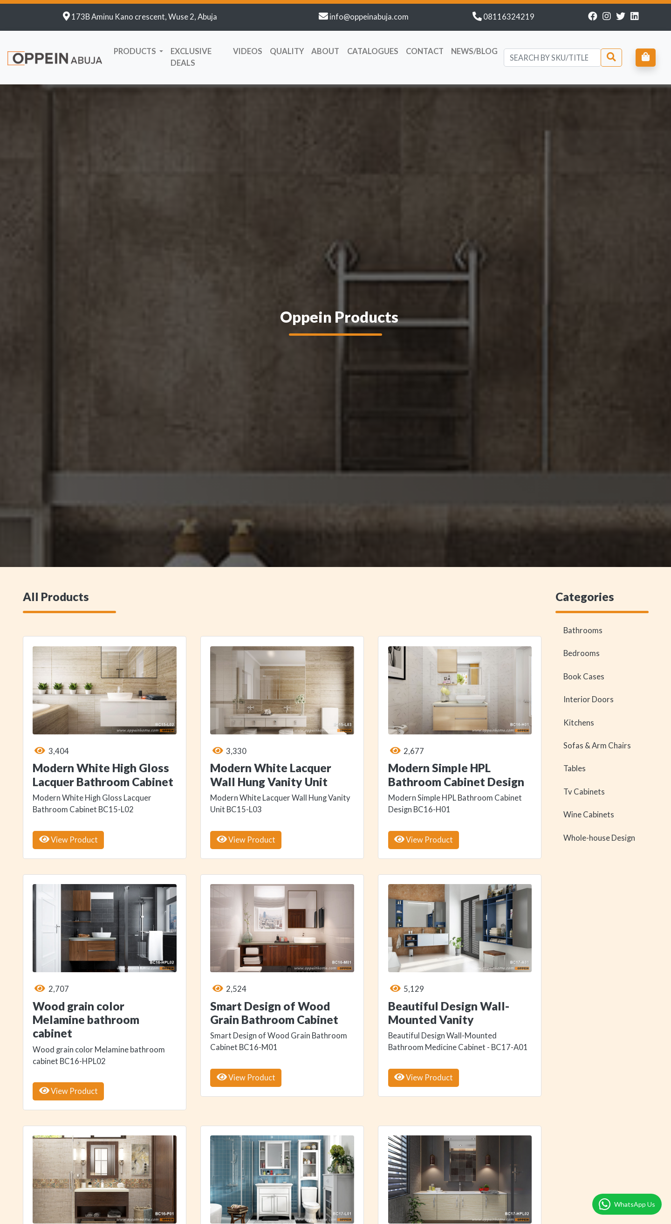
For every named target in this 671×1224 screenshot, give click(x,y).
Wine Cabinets (588, 769)
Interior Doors (588, 654)
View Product (68, 794)
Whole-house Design (599, 792)
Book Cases (583, 631)
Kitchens (578, 677)
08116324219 (508, 16)
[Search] (552, 57)
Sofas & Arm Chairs (597, 700)
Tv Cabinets (584, 746)
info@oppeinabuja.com (369, 16)
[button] (138, 51)
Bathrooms (583, 584)
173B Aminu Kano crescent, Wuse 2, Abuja (144, 16)
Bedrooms (581, 608)
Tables (574, 723)
